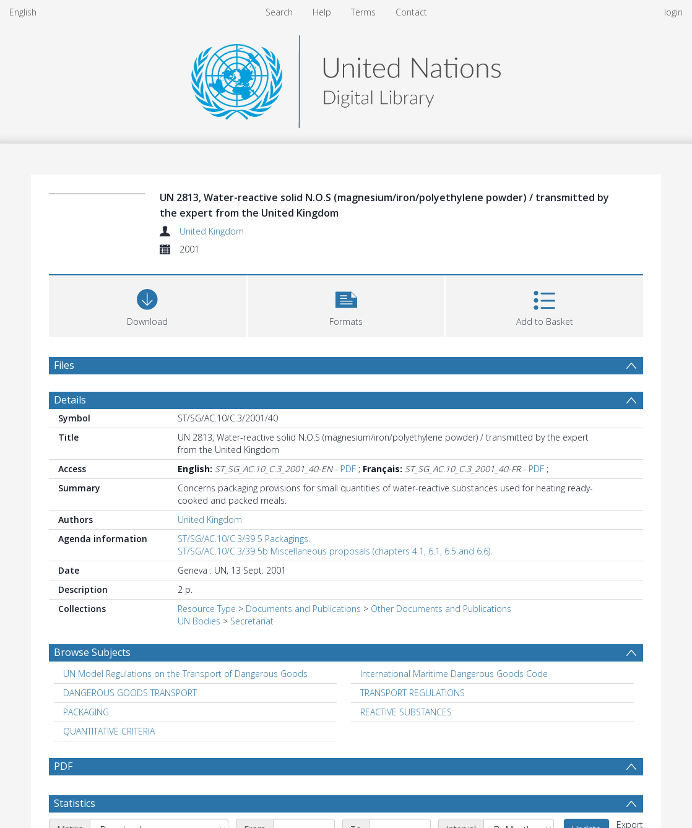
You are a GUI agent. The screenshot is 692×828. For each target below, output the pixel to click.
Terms (363, 12)
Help (322, 12)
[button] (346, 304)
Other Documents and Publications (441, 609)
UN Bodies (199, 621)
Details (70, 400)
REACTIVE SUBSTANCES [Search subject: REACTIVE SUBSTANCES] (406, 712)
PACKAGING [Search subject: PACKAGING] (86, 712)
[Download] (147, 304)
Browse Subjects (92, 652)
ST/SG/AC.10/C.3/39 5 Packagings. (244, 539)
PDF (348, 469)
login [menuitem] (673, 12)
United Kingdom (211, 231)
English (23, 12)
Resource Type (207, 609)
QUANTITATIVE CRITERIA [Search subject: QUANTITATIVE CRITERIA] (109, 731)
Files (64, 365)
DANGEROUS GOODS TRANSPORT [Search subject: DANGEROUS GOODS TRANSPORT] (130, 693)
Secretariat (252, 621)
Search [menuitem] (279, 12)
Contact (411, 12)
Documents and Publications (303, 609)
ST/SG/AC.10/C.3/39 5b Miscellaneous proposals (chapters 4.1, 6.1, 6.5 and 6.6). (335, 551)
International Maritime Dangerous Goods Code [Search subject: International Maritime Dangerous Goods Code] (454, 673)
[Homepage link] (346, 78)
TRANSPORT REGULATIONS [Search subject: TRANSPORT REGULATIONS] (412, 693)
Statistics (74, 803)
